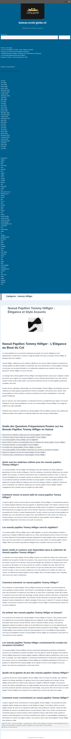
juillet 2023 (4, 144)
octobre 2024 (4, 116)
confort (34, 723)
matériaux (50, 723)
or (1, 233)
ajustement (28, 723)
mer (2, 212)
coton (39, 723)
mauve (3, 210)
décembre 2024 (5, 112)
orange (3, 235)
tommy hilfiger (5, 265)
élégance (44, 723)
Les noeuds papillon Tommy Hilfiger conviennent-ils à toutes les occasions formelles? (30, 449)
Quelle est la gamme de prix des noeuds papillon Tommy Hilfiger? (24, 452)
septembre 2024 (5, 118)
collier (2, 175)
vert (2, 272)
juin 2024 (3, 124)
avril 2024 (3, 127)
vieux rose (4, 274)
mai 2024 (3, 126)
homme (3, 205)
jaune (2, 207)
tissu (2, 263)
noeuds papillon (11, 725)
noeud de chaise (5, 220)
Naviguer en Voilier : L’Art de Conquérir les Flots (14, 57)
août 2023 (3, 143)
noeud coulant (5, 216)
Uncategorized (5, 269)
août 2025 (3, 97)
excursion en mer (5, 192)
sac (2, 257)
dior (2, 184)
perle (2, 240)
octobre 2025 (4, 94)
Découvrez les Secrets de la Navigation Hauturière (15, 51)
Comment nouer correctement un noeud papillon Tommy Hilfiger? (23, 454)
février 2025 (4, 109)
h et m (2, 201)
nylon (2, 231)
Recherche (64, 37)
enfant (2, 188)
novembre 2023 (5, 137)
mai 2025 (3, 103)
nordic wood (4, 229)
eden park (3, 186)
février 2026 (4, 86)
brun (2, 171)
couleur (3, 178)
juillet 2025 (4, 99)
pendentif (3, 239)
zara (2, 284)
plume (2, 244)
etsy (2, 190)
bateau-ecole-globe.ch (32, 22)
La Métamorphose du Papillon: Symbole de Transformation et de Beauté (21, 53)
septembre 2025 (5, 96)
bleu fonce (4, 165)
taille (41, 725)
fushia (2, 197)
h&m (2, 203)
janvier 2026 (4, 88)
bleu (2, 163)
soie (2, 259)
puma (2, 248)
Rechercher (4, 34)
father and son (5, 193)
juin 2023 (3, 146)
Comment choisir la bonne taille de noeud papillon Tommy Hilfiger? (24, 437)
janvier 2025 (4, 111)
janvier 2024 (4, 133)
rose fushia (4, 252)
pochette (3, 246)
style (37, 725)
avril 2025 (3, 105)
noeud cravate (5, 218)
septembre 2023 (5, 141)
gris (2, 199)
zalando (3, 282)
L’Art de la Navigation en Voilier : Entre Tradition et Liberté (17, 49)
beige (2, 161)
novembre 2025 (5, 92)
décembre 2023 (5, 135)
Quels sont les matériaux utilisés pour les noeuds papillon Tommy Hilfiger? (26, 435)
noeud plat (4, 225)
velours (3, 271)
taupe (2, 261)
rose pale (3, 254)
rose (2, 250)
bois (2, 167)
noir (2, 227)
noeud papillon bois (6, 224)
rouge (2, 255)
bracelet (3, 169)
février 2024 (4, 131)
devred (3, 182)
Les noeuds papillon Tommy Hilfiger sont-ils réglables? (20, 439)
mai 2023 (3, 148)
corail (2, 177)
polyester (19, 725)
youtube (3, 280)
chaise (2, 173)
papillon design (5, 237)
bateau (3, 160)
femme (3, 195)
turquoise (3, 267)
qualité (24, 725)
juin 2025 (3, 101)
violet (2, 276)
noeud (2, 214)
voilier (2, 278)
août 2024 (3, 120)
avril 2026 (3, 82)
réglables (29, 725)
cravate (3, 180)
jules (2, 208)
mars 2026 (4, 84)
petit (2, 242)
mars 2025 (4, 107)
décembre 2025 (5, 90)
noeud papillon (5, 222)
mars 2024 (4, 129)
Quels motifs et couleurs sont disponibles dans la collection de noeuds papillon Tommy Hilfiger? (33, 442)
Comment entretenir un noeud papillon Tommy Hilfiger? (20, 444)
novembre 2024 (5, 114)
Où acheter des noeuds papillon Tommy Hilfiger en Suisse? (21, 447)
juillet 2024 (4, 122)
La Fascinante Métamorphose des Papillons (13, 55)
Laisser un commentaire (10, 727)
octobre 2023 (4, 139)
